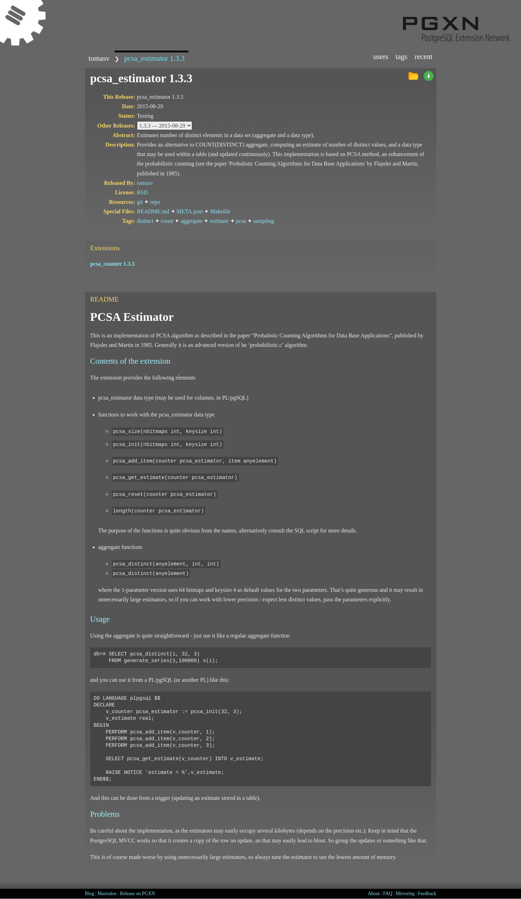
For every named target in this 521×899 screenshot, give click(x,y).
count (167, 221)
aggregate (191, 221)
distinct (145, 221)
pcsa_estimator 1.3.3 (154, 58)
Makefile (220, 211)
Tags (402, 56)
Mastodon (106, 893)
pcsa (241, 221)
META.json (190, 211)
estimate (219, 221)
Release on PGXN (137, 893)
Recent (423, 56)
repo (155, 202)
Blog (89, 893)
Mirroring (405, 893)
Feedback (427, 893)
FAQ (387, 893)
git (140, 202)
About (374, 893)
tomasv (99, 58)
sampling (263, 221)
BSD (142, 192)
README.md (153, 211)
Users (380, 56)
